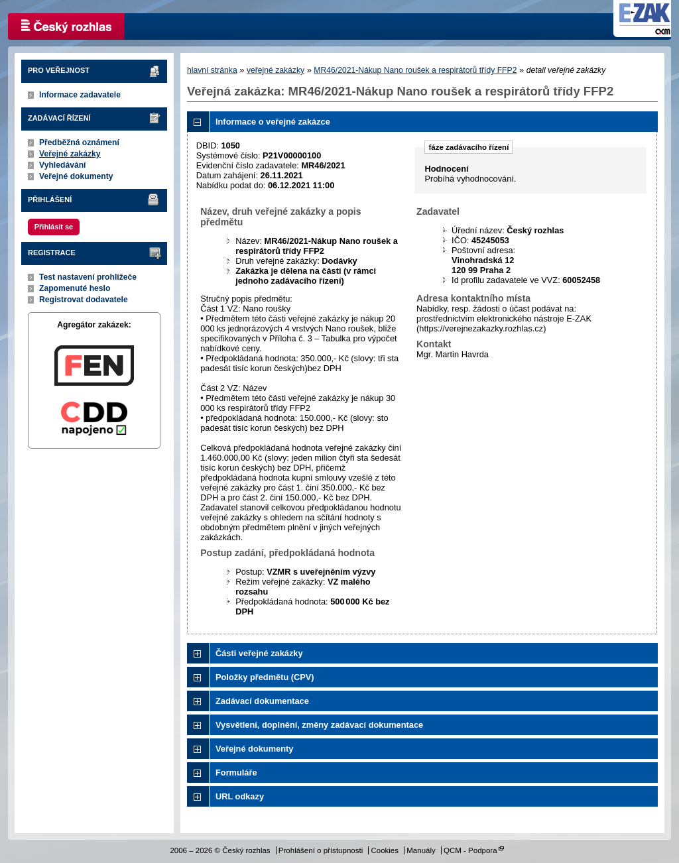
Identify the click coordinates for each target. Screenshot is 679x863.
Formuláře (236, 772)
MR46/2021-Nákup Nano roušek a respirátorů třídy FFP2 (415, 70)
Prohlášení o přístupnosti (320, 850)
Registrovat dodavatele (83, 299)
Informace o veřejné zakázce (273, 122)
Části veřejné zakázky (259, 653)
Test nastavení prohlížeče (88, 277)
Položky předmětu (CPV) (265, 677)
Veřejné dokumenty (76, 176)
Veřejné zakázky (70, 153)
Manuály (421, 850)
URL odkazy (240, 796)
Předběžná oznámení (79, 142)
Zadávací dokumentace (262, 701)
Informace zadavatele (80, 94)
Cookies (385, 850)
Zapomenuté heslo (74, 288)
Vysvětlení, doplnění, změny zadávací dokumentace (319, 725)
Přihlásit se (53, 227)
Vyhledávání (62, 165)
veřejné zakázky (275, 70)
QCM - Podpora (470, 850)
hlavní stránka (212, 70)
